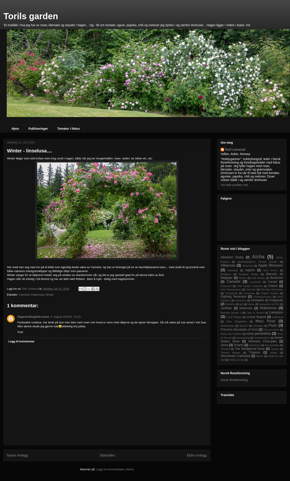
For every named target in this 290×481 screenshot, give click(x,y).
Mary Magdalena (237, 321)
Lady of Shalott (255, 312)
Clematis (251, 289)
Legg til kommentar (22, 341)
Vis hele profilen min (234, 185)
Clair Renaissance (231, 289)
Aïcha (258, 256)
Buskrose (276, 277)
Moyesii (243, 325)
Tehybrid (225, 349)
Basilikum (226, 274)
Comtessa (249, 293)
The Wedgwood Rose (250, 348)
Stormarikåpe (272, 345)
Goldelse (230, 304)
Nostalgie (258, 325)
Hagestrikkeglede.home (33, 316)
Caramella (255, 282)
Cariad (272, 281)
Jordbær (226, 308)
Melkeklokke (227, 325)
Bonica (242, 278)
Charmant (226, 286)
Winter (50, 294)
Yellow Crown (236, 360)
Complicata (231, 293)
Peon (272, 325)
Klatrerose (37, 294)
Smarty (238, 345)
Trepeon (254, 352)
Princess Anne (271, 329)
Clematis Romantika (272, 289)
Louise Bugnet (256, 317)
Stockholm (254, 345)
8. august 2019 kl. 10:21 (66, 316)
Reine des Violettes (231, 334)
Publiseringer (38, 128)
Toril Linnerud (235, 149)
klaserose (245, 308)
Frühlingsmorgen (262, 296)
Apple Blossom (270, 265)
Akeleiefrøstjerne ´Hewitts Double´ (257, 261)
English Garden (269, 293)
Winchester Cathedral (235, 356)
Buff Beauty (258, 278)
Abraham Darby (232, 257)
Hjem (15, 128)
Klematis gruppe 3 (231, 312)
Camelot (24, 294)
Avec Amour (270, 270)
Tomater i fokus (68, 128)
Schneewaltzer (262, 337)
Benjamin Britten (248, 274)
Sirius (224, 345)
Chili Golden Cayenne (250, 286)
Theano (275, 349)
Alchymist (247, 265)
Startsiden (107, 455)
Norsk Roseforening (234, 380)
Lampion (276, 312)
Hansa (251, 304)
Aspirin (250, 270)
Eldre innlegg (197, 455)
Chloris (273, 286)
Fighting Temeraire (234, 296)
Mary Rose (265, 321)
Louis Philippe (234, 317)
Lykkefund (277, 317)
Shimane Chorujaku (262, 341)
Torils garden (30, 16)
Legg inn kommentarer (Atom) (115, 469)
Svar (20, 332)
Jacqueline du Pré (269, 304)
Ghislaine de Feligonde (267, 300)
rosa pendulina (258, 333)
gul (241, 304)
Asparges (233, 270)
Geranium (240, 300)
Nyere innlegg (17, 455)
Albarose (228, 265)
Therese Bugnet (230, 352)
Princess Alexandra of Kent (239, 329)
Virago (273, 352)
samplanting (242, 337)
